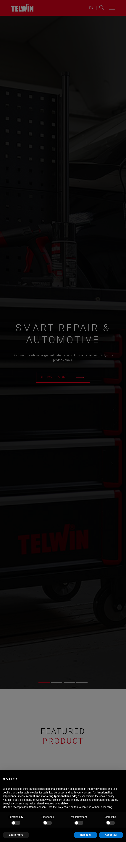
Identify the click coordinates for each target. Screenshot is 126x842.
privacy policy (99, 788)
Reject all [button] (85, 834)
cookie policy (106, 796)
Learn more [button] (16, 834)
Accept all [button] (111, 834)
